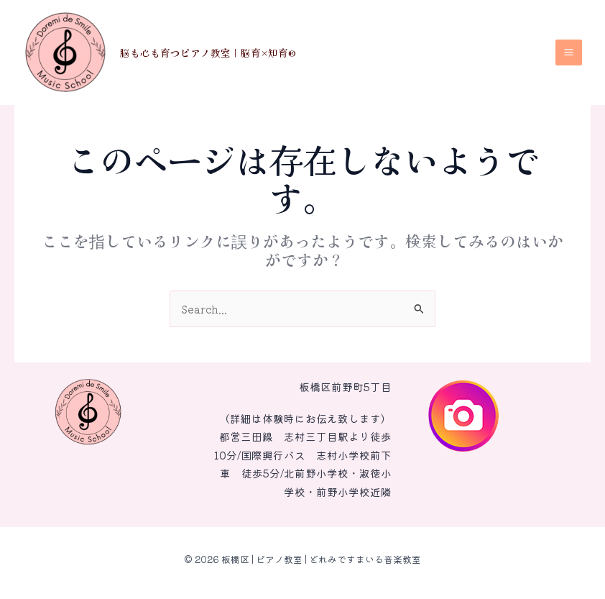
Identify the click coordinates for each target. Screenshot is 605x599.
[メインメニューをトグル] (568, 53)
